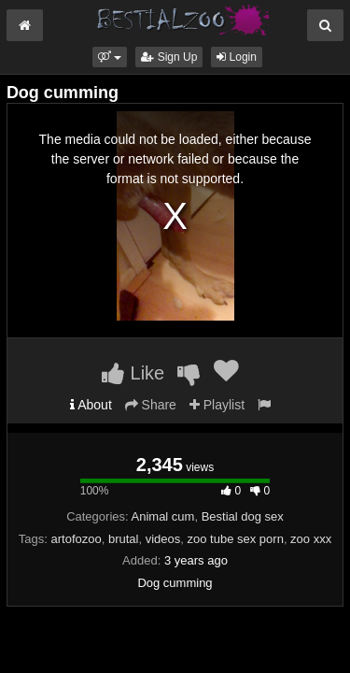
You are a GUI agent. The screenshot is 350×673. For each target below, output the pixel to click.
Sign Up (169, 57)
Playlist (217, 404)
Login (237, 57)
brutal (123, 539)
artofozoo (76, 539)
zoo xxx (310, 539)
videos (163, 539)
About (91, 404)
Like (133, 373)
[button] (109, 57)
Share (150, 404)
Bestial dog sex (243, 516)
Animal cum (163, 516)
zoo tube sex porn (236, 539)
